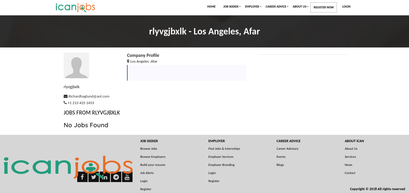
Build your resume (152, 165)
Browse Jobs (148, 148)
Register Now (324, 7)
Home (211, 6)
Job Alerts (147, 173)
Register (214, 181)
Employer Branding (221, 165)
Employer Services (220, 157)
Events (280, 157)
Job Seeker (230, 6)
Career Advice (276, 6)
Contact (350, 173)
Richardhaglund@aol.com (88, 96)
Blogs (280, 165)
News (348, 165)
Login (346, 6)
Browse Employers (153, 157)
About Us (299, 6)
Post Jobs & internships (224, 148)
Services (350, 157)
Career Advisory (287, 148)
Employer (252, 6)
